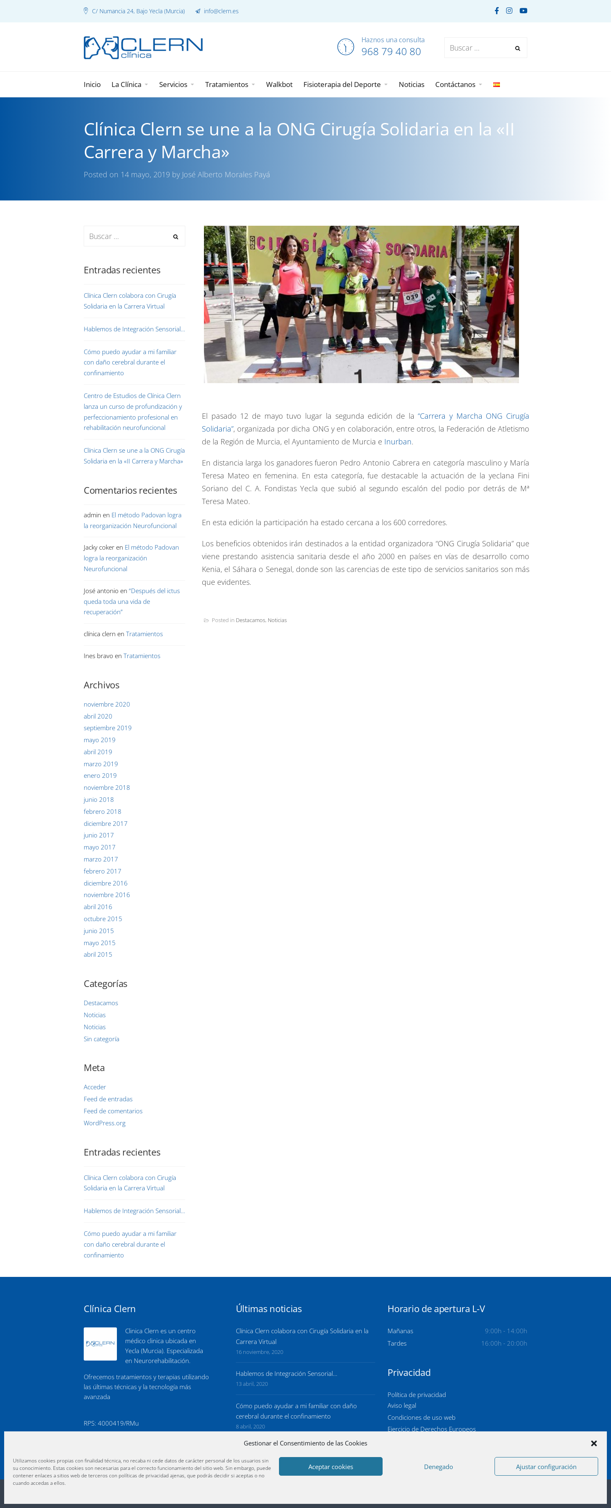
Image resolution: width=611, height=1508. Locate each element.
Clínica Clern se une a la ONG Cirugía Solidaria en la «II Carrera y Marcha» (134, 455)
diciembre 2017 (106, 823)
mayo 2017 (100, 847)
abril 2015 (98, 954)
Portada (219, 220)
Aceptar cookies (330, 1466)
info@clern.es (220, 11)
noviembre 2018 (107, 787)
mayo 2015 (100, 943)
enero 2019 (100, 775)
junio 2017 (99, 835)
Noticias (277, 620)
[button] (594, 1443)
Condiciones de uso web (422, 1417)
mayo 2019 (100, 740)
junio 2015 (99, 931)
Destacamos (250, 620)
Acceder (95, 1087)
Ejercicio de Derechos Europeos (432, 1429)
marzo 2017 (101, 859)
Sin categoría (101, 1039)
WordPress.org (105, 1123)
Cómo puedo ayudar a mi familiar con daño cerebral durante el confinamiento (130, 362)
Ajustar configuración (546, 1466)
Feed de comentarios (113, 1111)
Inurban (398, 441)
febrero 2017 (102, 871)
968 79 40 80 (391, 51)
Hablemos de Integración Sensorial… (134, 329)
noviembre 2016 (107, 894)
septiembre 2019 (108, 728)
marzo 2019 (101, 764)
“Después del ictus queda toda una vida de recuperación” (132, 601)
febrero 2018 (102, 811)
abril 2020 (98, 716)
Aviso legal (402, 1405)
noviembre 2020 (107, 704)
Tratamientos (144, 634)
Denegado (438, 1466)
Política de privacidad (417, 1394)
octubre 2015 (103, 918)
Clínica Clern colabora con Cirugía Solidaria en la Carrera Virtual (130, 300)
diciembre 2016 (106, 883)
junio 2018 (99, 799)
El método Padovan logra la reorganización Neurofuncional (131, 558)
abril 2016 (98, 906)
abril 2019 (98, 752)
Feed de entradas (108, 1099)
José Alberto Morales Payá (226, 174)
